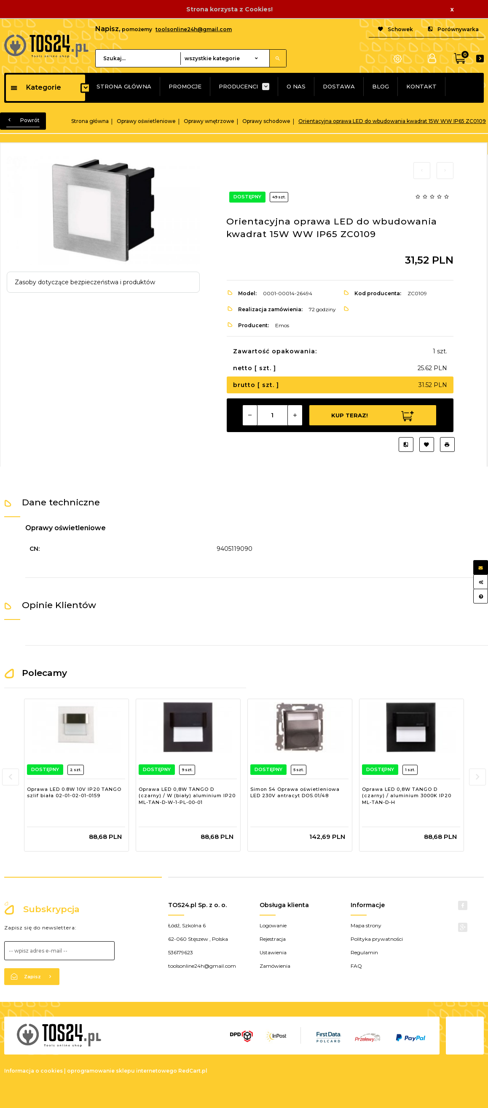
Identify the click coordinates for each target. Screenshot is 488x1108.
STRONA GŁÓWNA (124, 86)
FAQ (356, 966)
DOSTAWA (339, 86)
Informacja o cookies (33, 1071)
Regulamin (364, 952)
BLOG (380, 86)
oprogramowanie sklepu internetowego (122, 1071)
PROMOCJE (185, 86)
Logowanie (273, 925)
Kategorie (35, 87)
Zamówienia (275, 966)
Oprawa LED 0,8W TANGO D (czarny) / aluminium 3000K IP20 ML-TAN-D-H (406, 795)
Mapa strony (366, 925)
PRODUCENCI (238, 86)
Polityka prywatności (377, 939)
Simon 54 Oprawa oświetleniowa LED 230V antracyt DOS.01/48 (295, 792)
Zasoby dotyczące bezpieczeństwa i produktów (85, 282)
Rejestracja (273, 939)
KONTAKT (421, 86)
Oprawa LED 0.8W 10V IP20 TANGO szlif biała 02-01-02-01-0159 (74, 792)
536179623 (180, 952)
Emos (282, 325)
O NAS (296, 86)
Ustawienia (273, 952)
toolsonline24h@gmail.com (194, 29)
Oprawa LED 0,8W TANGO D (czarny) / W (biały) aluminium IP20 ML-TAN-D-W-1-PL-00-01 (187, 795)
